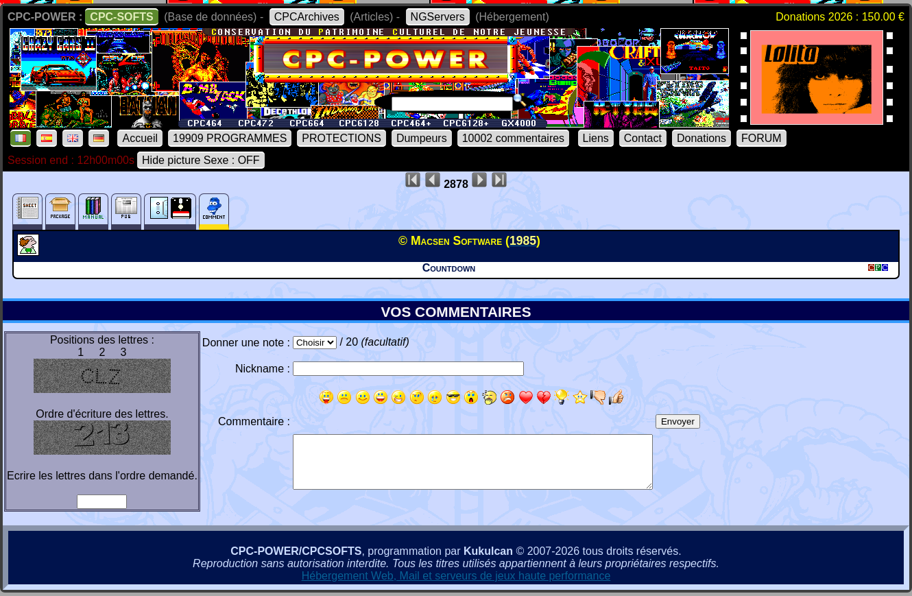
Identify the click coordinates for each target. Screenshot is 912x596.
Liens (596, 138)
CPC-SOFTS (121, 17)
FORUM (761, 138)
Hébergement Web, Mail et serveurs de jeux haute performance (456, 576)
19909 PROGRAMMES (230, 138)
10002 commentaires (513, 138)
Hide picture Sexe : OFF (201, 160)
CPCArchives (306, 17)
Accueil (140, 138)
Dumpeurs (421, 138)
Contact (643, 138)
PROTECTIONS (341, 138)
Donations (701, 138)
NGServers (438, 17)
